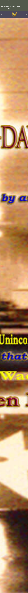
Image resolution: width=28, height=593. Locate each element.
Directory (14, 6)
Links (18, 6)
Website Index (11, 8)
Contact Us (3, 8)
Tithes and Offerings (6, 6)
